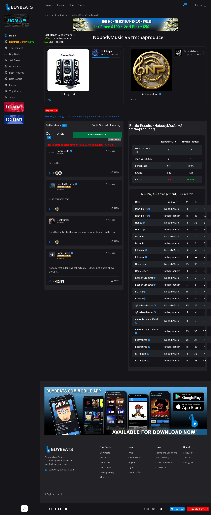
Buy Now (177, 509)
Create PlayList (198, 509)
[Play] (55, 509)
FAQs (130, 452)
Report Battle (51, 110)
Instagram (188, 462)
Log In (131, 467)
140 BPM (196, 54)
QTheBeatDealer (144, 305)
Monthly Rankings (55, 116)
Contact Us (160, 467)
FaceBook (188, 452)
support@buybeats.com (59, 469)
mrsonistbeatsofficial (146, 319)
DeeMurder (63, 219)
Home (47, 15)
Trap (103, 54)
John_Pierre (63, 253)
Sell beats (105, 457)
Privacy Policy (162, 457)
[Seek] (104, 509)
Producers (105, 462)
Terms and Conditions (166, 452)
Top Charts (105, 467)
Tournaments (112, 116)
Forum (60, 5)
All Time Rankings (76, 116)
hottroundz (63, 151)
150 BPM (112, 54)
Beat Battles (61, 15)
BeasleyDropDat (66, 184)
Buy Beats (105, 452)
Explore (48, 5)
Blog (71, 5)
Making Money (107, 472)
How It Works (135, 457)
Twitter (187, 457)
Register (132, 462)
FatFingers (140, 353)
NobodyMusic (68, 94)
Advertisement (114, 139)
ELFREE (139, 291)
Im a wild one (191, 51)
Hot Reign (106, 51)
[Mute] (154, 509)
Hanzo (138, 222)
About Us (104, 477)
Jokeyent (59, 41)
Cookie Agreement (164, 462)
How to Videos (135, 472)
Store (81, 5)
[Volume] (161, 509)
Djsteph (139, 236)
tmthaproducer (64, 38)
